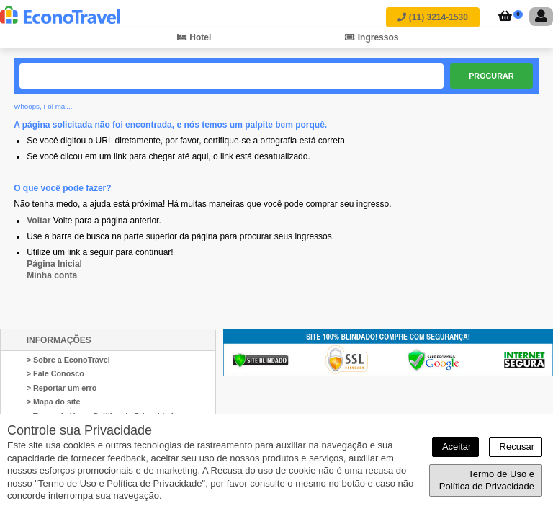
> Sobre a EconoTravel (68, 359)
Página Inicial (54, 264)
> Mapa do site (54, 401)
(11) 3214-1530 (432, 17)
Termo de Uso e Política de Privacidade (486, 480)
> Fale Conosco (55, 373)
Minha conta (52, 275)
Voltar (38, 221)
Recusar (515, 446)
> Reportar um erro (62, 387)
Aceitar (455, 446)
